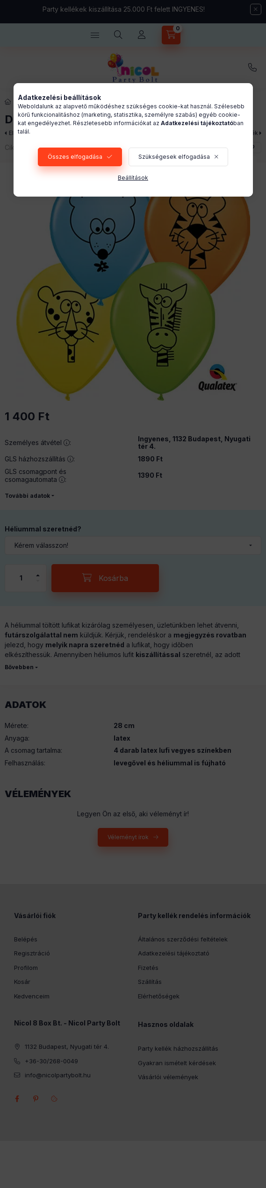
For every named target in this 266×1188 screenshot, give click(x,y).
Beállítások (133, 177)
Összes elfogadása (75, 156)
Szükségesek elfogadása (174, 156)
